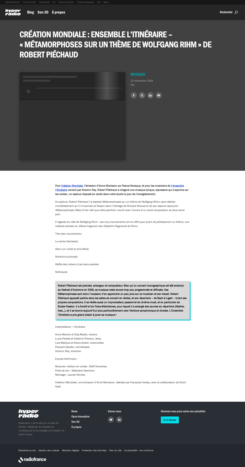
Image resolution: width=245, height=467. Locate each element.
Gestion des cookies (49, 450)
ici (54, 2)
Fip (98, 2)
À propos (58, 12)
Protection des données (94, 450)
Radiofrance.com (27, 450)
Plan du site (115, 450)
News (74, 411)
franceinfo (44, 2)
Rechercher (229, 12)
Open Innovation (80, 416)
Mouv (106, 2)
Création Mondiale (72, 185)
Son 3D (43, 12)
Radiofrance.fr (12, 2)
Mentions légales (70, 450)
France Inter (29, 2)
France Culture (66, 2)
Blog (30, 12)
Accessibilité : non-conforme (138, 450)
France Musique (85, 2)
